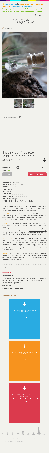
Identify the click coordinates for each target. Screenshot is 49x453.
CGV (40, 439)
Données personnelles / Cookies (14, 441)
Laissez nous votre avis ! (13, 289)
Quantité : (6, 167)
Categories (7, 28)
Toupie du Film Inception (23, 7)
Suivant (35, 104)
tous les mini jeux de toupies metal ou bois (30, 235)
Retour (7, 174)
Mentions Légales (33, 439)
